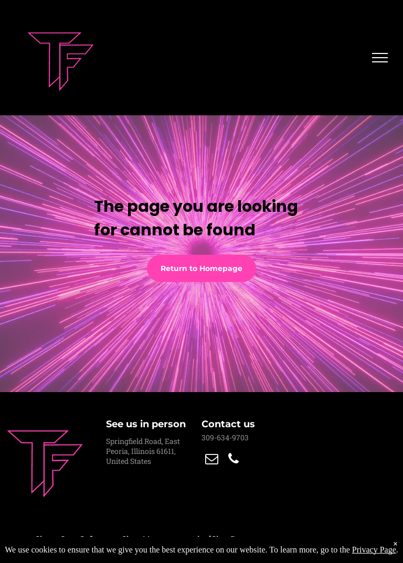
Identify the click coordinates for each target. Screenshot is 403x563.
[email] (211, 460)
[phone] (233, 460)
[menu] (380, 57)
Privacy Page (374, 549)
